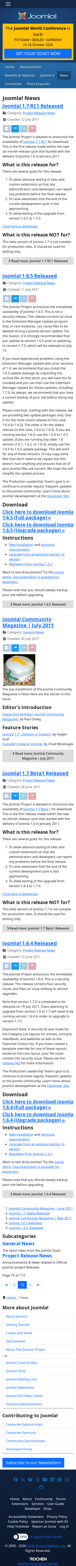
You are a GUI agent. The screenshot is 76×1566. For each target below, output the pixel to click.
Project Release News (39, 113)
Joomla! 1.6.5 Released (29, 275)
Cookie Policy (18, 1521)
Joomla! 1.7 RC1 (35, 141)
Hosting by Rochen (38, 1563)
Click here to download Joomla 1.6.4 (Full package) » (37, 1104)
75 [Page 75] (22, 1285)
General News (33, 632)
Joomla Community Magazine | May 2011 (40, 1218)
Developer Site (58, 496)
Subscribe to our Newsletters (33, 1462)
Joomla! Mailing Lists (21, 1379)
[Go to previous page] (14, 1285)
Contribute (13, 84)
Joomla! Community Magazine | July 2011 (28, 622)
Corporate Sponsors (21, 1432)
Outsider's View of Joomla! (22, 744)
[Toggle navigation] (8, 4)
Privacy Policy (57, 1516)
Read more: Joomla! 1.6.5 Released (38, 604)
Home (9, 67)
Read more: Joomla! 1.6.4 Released (38, 1194)
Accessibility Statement (26, 1516)
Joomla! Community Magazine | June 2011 (41, 1208)
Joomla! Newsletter (20, 1387)
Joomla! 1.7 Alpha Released (29, 1213)
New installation (21, 544)
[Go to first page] (6, 1285)
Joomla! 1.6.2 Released (26, 1228)
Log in (64, 1526)
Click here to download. (20, 226)
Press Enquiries (38, 84)
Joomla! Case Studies (21, 1362)
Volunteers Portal (19, 1449)
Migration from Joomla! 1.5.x (30, 564)
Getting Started (17, 1324)
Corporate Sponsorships (24, 1424)
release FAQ (11, 1063)
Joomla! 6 (47, 75)
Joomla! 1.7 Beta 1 (37, 809)
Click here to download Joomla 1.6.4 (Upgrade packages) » (37, 1117)
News (64, 75)
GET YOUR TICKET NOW (38, 53)
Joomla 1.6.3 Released (25, 1223)
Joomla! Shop (16, 1371)
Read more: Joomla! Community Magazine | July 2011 (37, 756)
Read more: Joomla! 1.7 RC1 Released (38, 261)
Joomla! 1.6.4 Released (29, 943)
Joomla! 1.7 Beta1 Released (35, 773)
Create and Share (19, 1333)
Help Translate (18, 1526)
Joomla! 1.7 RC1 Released (32, 105)
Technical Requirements (24, 1404)
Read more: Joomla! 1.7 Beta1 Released (38, 928)
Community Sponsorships (25, 1441)
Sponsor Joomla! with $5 (49, 1521)
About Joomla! (30, 67)
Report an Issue (44, 1526)
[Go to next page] (30, 1285)
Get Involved (15, 1341)
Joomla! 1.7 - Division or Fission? (26, 734)
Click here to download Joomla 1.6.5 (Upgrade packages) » (37, 527)
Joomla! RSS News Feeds (24, 1396)
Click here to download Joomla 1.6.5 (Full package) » (37, 515)
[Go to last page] (38, 1285)
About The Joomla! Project (25, 1349)
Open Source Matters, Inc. (46, 1546)
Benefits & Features (20, 75)
